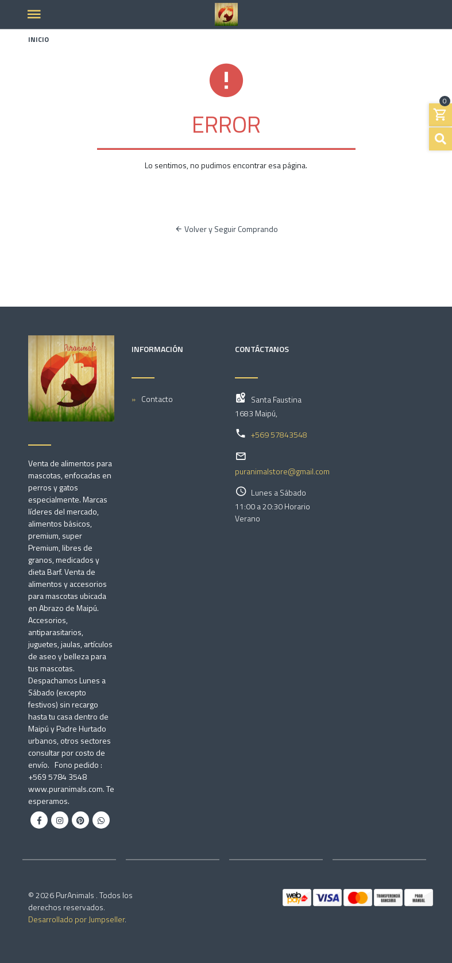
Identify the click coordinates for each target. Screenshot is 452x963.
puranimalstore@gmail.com (282, 471)
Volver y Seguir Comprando (226, 229)
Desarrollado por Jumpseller (76, 919)
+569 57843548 (279, 434)
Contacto (157, 399)
